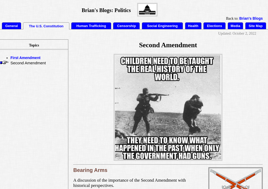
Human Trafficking (91, 26)
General (11, 26)
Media (235, 26)
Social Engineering (162, 26)
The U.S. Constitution (46, 26)
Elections (214, 26)
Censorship (126, 26)
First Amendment (25, 58)
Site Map (256, 26)
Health (193, 26)
